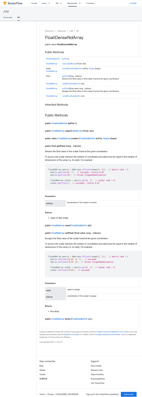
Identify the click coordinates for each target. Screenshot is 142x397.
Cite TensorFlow (97, 383)
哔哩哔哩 (43, 379)
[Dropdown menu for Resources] (80, 3)
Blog (41, 366)
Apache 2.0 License (71, 334)
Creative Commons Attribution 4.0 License (112, 332)
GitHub (133, 3)
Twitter (42, 374)
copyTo (65, 64)
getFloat (65, 76)
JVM (6, 11)
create (65, 68)
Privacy (51, 394)
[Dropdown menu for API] (62, 3)
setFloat (65, 88)
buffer (65, 59)
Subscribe (128, 394)
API (57, 3)
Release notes (97, 370)
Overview (7, 17)
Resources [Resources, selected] (72, 3)
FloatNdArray (51, 64)
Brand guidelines (98, 379)
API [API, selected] (18, 17)
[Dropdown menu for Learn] (50, 3)
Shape (91, 68)
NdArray (72, 64)
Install (34, 3)
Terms (42, 394)
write (64, 96)
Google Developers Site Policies (107, 334)
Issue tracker (96, 366)
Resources (62, 31)
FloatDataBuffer (53, 59)
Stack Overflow (97, 374)
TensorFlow (49, 31)
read (64, 84)
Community (91, 3)
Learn (44, 3)
